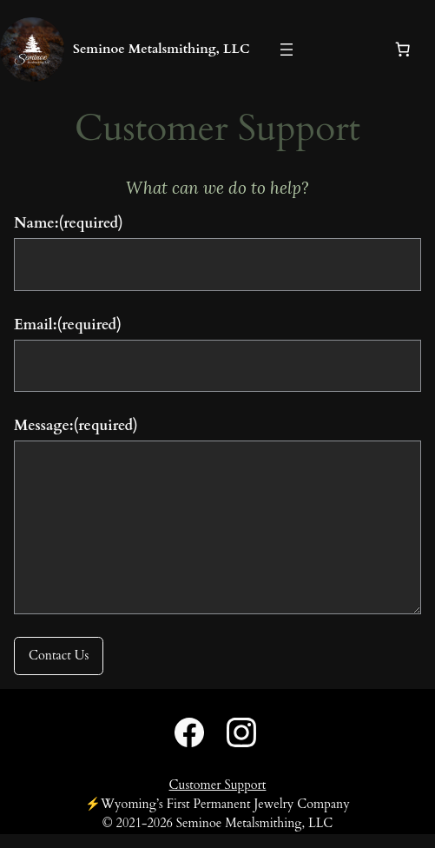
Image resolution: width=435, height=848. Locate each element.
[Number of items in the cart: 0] (403, 49)
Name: (68, 223)
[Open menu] (286, 49)
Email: (68, 325)
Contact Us (59, 655)
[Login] (337, 50)
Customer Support (218, 785)
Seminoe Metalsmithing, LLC (161, 48)
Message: (76, 425)
